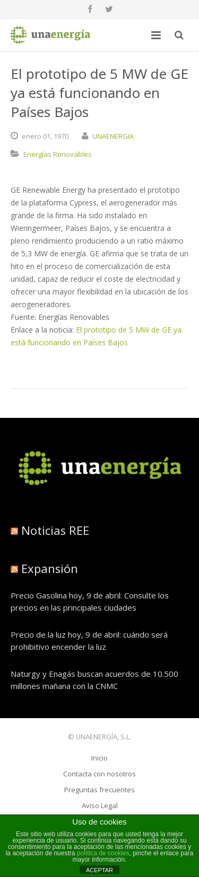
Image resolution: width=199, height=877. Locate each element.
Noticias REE (55, 530)
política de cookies (103, 853)
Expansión (49, 568)
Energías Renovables (57, 154)
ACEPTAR (99, 870)
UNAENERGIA (113, 136)
